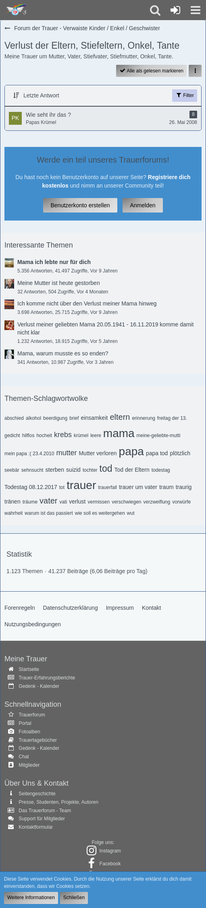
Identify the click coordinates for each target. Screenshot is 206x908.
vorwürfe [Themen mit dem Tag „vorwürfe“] (181, 502)
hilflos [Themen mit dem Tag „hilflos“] (28, 435)
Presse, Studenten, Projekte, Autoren (58, 802)
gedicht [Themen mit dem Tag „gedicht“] (12, 435)
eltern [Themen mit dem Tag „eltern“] (120, 417)
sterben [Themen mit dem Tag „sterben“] (54, 469)
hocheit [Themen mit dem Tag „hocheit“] (44, 435)
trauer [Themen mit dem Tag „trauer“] (81, 485)
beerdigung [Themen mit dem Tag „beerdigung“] (55, 418)
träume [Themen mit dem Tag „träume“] (30, 502)
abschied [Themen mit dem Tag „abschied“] (14, 418)
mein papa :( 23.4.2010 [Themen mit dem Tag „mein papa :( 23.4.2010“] (29, 453)
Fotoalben (29, 732)
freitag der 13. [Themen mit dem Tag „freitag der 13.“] (172, 418)
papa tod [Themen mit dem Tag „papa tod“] (157, 453)
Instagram (110, 851)
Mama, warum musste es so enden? (62, 353)
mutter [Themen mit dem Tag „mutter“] (66, 453)
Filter (184, 95)
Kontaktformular (36, 827)
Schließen (74, 897)
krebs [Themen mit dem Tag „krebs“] (63, 435)
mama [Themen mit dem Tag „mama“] (119, 433)
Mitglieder (29, 765)
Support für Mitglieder (42, 818)
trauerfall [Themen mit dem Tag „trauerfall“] (107, 487)
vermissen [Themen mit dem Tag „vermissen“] (98, 502)
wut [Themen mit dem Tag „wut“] (131, 513)
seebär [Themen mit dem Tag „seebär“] (11, 470)
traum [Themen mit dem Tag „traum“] (166, 487)
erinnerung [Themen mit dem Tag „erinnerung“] (143, 418)
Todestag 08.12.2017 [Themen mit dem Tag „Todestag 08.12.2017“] (30, 487)
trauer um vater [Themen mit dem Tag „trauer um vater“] (138, 487)
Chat (24, 756)
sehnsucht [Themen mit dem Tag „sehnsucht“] (32, 470)
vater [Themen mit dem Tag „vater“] (48, 500)
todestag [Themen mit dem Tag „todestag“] (161, 470)
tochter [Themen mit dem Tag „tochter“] (90, 470)
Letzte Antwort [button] (41, 95)
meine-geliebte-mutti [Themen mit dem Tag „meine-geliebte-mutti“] (159, 435)
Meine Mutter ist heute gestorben (58, 283)
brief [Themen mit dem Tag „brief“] (74, 418)
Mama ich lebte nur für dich (54, 262)
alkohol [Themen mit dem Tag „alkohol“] (33, 418)
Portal (25, 723)
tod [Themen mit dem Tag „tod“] (106, 468)
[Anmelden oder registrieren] (175, 10)
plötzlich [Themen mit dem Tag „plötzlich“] (180, 453)
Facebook (110, 864)
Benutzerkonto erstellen (80, 205)
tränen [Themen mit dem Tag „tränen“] (12, 501)
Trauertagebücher (38, 740)
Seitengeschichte (37, 794)
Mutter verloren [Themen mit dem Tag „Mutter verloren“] (98, 453)
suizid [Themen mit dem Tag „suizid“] (73, 469)
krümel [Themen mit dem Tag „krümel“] (81, 435)
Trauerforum (32, 715)
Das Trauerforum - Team (45, 810)
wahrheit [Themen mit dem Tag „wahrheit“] (13, 513)
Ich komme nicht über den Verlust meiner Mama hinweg (87, 303)
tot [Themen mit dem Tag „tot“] (62, 487)
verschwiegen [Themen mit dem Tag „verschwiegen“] (126, 502)
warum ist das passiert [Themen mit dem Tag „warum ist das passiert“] (49, 513)
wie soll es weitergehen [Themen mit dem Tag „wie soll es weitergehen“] (100, 513)
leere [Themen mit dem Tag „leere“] (95, 435)
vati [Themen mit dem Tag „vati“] (63, 502)
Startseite (29, 669)
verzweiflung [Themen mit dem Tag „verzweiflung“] (157, 502)
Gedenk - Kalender (39, 686)
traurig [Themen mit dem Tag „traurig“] (184, 487)
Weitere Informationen (31, 897)
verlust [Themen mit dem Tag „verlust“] (77, 501)
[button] (195, 10)
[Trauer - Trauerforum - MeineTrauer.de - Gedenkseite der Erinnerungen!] (15, 10)
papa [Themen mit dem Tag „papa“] (131, 451)
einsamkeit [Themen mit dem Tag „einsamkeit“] (94, 418)
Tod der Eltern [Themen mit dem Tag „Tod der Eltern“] (132, 469)
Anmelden (142, 205)
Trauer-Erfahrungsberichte (47, 678)
